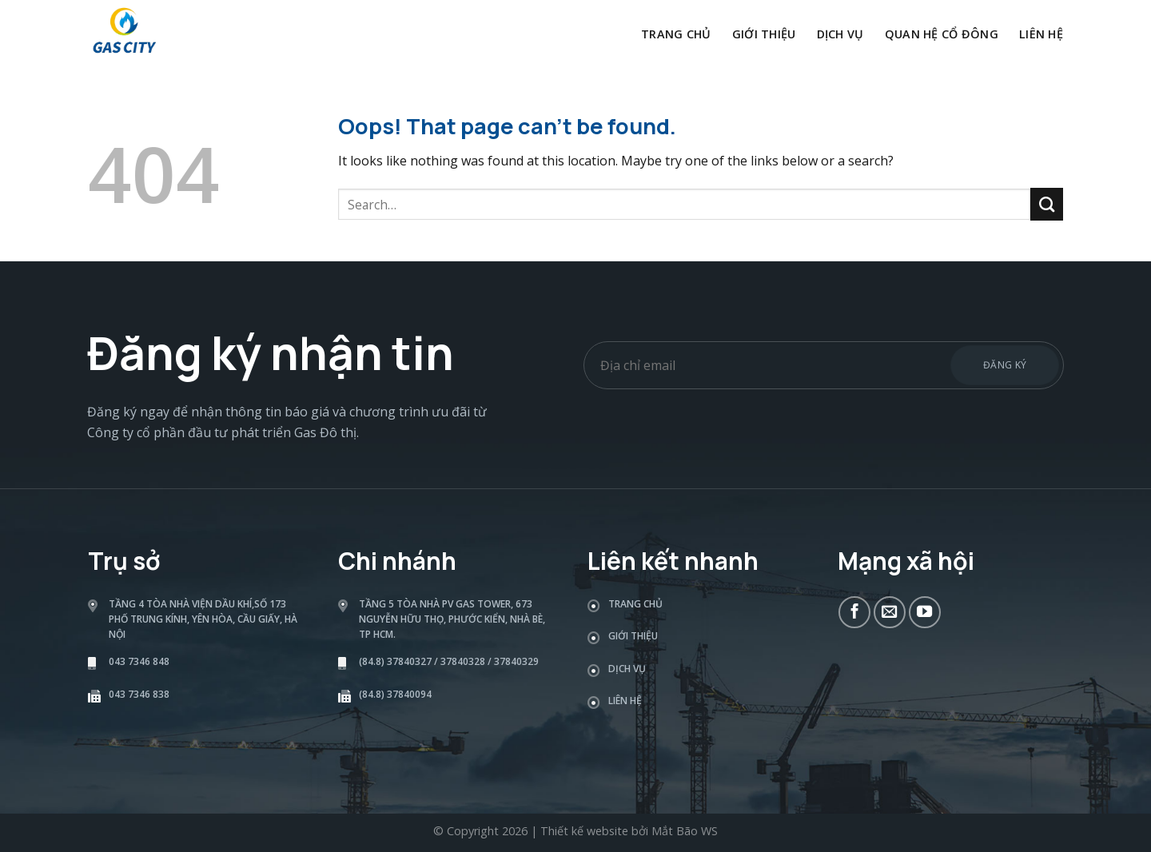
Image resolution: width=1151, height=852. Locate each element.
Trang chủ (676, 34)
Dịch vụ (840, 34)
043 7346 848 (139, 661)
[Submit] (1046, 204)
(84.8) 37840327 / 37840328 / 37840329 (449, 661)
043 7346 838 (139, 694)
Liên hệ (1041, 34)
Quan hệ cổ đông (941, 34)
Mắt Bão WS (684, 830)
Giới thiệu (764, 34)
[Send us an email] (890, 612)
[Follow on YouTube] (925, 612)
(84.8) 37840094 (395, 694)
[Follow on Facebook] (854, 612)
